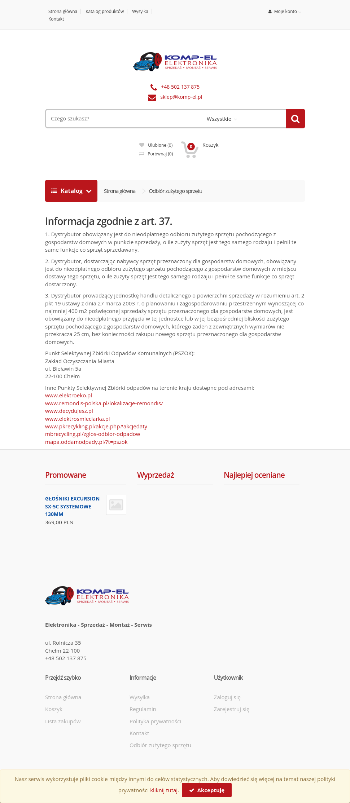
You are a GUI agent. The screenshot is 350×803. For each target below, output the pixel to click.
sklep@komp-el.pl (181, 96)
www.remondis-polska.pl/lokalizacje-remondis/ (104, 403)
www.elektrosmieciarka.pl (77, 418)
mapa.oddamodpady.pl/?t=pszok (86, 441)
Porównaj (156, 154)
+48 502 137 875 (180, 86)
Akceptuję (206, 790)
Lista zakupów (63, 721)
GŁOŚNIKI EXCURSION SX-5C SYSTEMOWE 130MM (72, 506)
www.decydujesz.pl (69, 410)
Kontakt (56, 19)
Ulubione (155, 145)
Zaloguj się (227, 697)
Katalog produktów (105, 11)
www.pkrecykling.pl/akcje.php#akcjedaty (96, 426)
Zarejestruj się (232, 708)
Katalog (67, 191)
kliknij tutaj (164, 790)
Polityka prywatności (155, 721)
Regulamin (143, 708)
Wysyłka (140, 11)
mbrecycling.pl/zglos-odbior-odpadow (92, 433)
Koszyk (53, 708)
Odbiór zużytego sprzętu (175, 190)
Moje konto (282, 11)
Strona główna (62, 11)
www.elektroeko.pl (68, 395)
